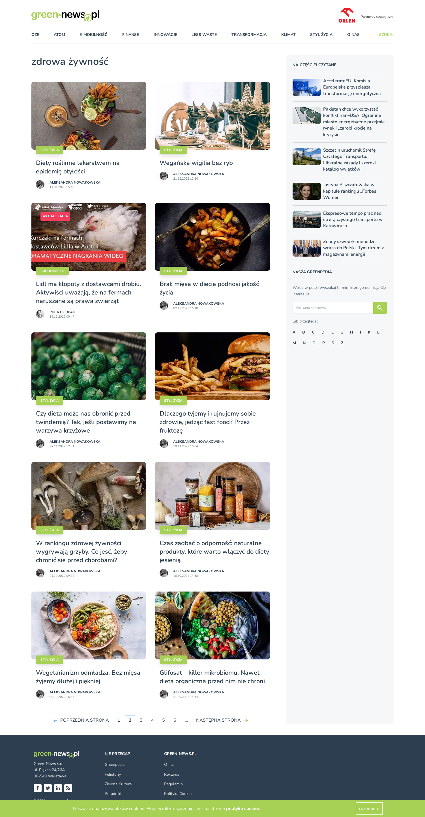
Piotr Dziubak (62, 312)
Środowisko (52, 271)
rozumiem (369, 808)
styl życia (321, 34)
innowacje (165, 34)
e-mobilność (94, 34)
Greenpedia (115, 764)
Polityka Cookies (178, 793)
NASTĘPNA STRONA (218, 720)
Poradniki (113, 793)
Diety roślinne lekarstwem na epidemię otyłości (78, 167)
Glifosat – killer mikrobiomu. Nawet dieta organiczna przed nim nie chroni (212, 676)
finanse (130, 34)
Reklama (171, 774)
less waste (204, 34)
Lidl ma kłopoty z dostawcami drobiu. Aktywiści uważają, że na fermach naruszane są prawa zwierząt (88, 292)
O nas (353, 34)
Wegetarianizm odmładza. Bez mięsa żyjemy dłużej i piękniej (88, 676)
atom (59, 34)
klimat (288, 34)
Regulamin (173, 784)
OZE (35, 34)
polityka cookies (243, 808)
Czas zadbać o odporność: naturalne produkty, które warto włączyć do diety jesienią (214, 551)
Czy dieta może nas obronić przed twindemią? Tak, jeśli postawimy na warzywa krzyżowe (86, 422)
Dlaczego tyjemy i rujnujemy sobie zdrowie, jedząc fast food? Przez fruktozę (208, 422)
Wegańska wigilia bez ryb (197, 163)
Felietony (113, 774)
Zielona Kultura (118, 784)
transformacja (249, 34)
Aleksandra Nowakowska (75, 182)
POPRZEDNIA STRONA (84, 720)
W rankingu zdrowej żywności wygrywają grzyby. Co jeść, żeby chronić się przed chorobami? (81, 551)
